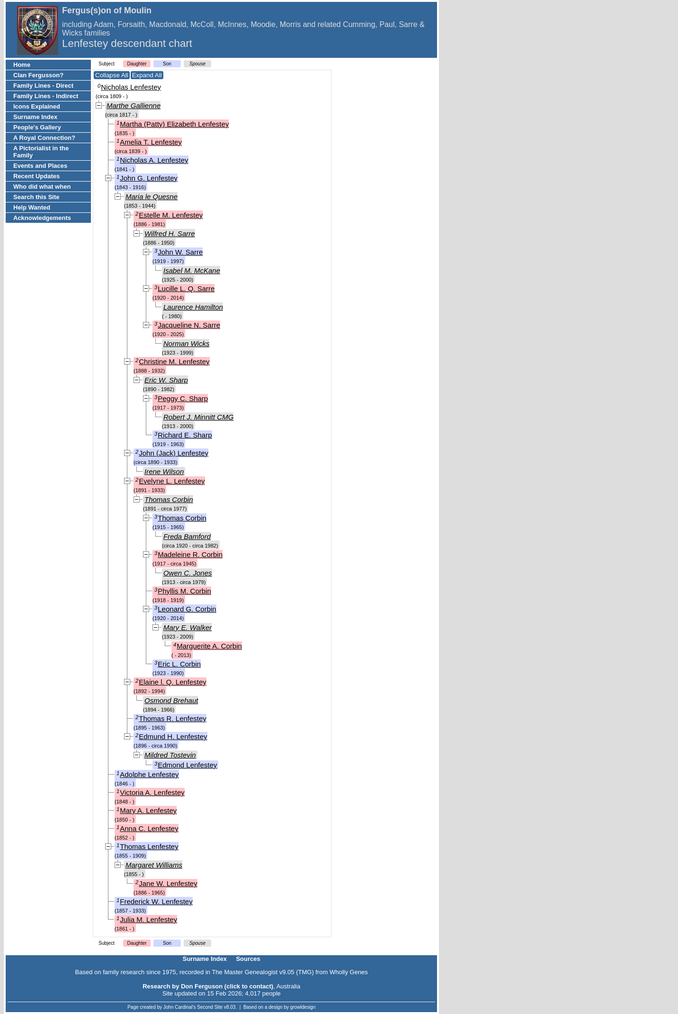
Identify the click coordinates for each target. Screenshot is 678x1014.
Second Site (210, 1007)
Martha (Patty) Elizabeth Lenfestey (174, 124)
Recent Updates (36, 176)
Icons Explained (36, 106)
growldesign (302, 1007)
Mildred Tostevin (170, 755)
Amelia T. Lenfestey (151, 142)
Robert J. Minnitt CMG (198, 417)
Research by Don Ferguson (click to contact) (208, 986)
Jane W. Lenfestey (168, 883)
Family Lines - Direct (43, 85)
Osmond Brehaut (171, 700)
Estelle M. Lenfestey (171, 215)
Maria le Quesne (151, 196)
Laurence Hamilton (193, 307)
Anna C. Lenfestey (149, 828)
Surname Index (35, 116)
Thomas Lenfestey (149, 846)
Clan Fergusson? (38, 75)
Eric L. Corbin (179, 664)
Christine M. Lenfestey (174, 361)
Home (21, 64)
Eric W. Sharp (166, 380)
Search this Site (36, 197)
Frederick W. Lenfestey (156, 901)
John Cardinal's (179, 1007)
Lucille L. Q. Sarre (186, 288)
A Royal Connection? (44, 137)
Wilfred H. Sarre (169, 233)
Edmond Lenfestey (187, 765)
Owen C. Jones (187, 573)
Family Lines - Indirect (45, 96)
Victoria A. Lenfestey (152, 792)
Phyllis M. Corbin (184, 591)
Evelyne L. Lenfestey (172, 481)
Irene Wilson (164, 471)
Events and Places (40, 165)
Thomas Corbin (168, 499)
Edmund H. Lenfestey (173, 736)
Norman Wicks (186, 343)
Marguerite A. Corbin (209, 646)
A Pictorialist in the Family (41, 152)
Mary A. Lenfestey (148, 810)
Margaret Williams (153, 865)
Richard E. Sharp (185, 435)
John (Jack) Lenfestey (173, 453)
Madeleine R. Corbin (190, 554)
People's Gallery (37, 127)
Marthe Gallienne (134, 105)
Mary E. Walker (187, 627)
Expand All (147, 75)
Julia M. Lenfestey (148, 919)
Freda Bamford (187, 536)
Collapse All (111, 75)
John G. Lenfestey (149, 178)
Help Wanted (31, 207)
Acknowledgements (42, 217)
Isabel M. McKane (191, 270)
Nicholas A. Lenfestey (154, 160)
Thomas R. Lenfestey (172, 718)
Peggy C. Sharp (183, 398)
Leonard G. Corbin (187, 609)
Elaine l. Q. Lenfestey (172, 682)
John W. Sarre (180, 252)
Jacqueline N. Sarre (189, 325)
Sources (248, 958)
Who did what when (42, 186)
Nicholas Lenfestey (131, 87)
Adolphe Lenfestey (149, 774)
